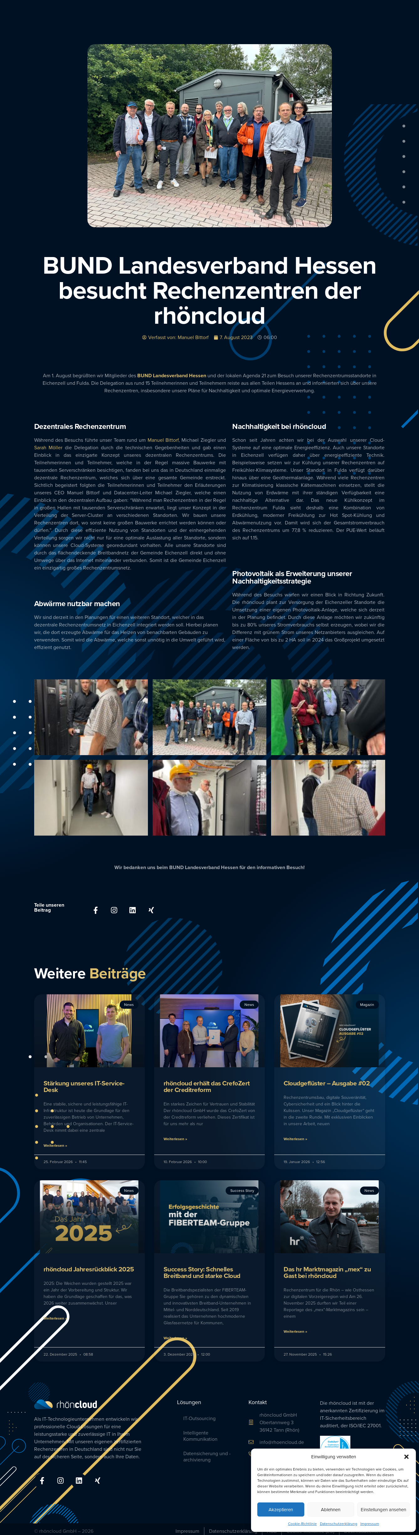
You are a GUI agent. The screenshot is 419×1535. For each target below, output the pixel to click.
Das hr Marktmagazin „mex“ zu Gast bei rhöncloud (327, 1270)
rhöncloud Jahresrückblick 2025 (89, 1267)
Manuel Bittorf (163, 440)
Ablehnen (330, 1509)
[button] (406, 1457)
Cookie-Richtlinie (302, 1524)
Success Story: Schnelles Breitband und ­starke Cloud (202, 1270)
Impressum (369, 1524)
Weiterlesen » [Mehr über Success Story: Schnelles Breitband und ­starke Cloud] (175, 1335)
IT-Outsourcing (199, 1416)
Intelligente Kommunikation (200, 1434)
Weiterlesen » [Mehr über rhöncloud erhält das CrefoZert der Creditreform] (175, 1137)
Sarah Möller (48, 447)
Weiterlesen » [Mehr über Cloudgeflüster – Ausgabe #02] (295, 1137)
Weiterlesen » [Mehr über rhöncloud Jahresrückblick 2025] (55, 1316)
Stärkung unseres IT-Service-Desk (84, 1084)
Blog (382, 16)
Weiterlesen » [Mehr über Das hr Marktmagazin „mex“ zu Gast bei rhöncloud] (295, 1329)
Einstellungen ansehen (383, 1509)
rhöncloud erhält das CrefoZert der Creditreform (207, 1084)
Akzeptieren (281, 1509)
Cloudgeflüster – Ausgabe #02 (327, 1081)
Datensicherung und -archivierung (207, 1454)
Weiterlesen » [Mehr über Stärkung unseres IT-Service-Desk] (55, 1143)
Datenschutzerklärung (338, 1524)
